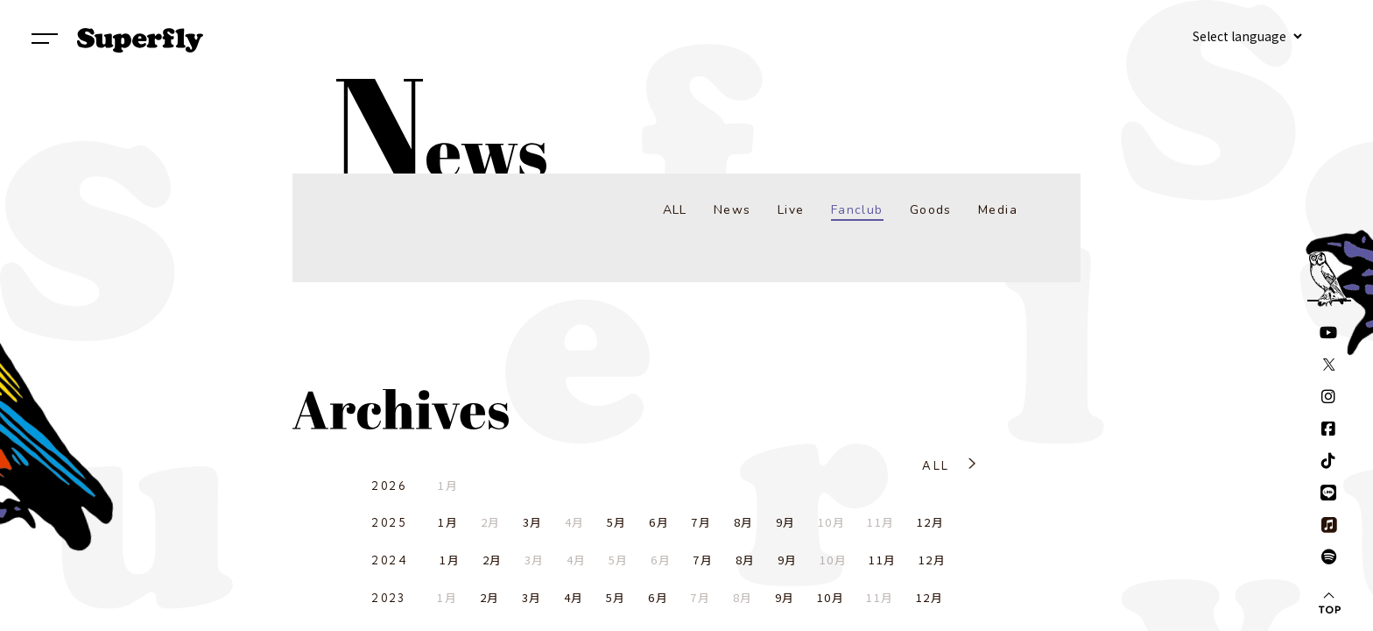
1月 (448, 522)
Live (791, 210)
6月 (659, 522)
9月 (786, 522)
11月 (882, 559)
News (732, 210)
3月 (533, 522)
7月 (701, 522)
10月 (830, 597)
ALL (675, 210)
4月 (574, 597)
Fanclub (857, 210)
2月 (492, 559)
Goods (931, 210)
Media (997, 210)
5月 (617, 522)
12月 (930, 522)
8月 (744, 522)
